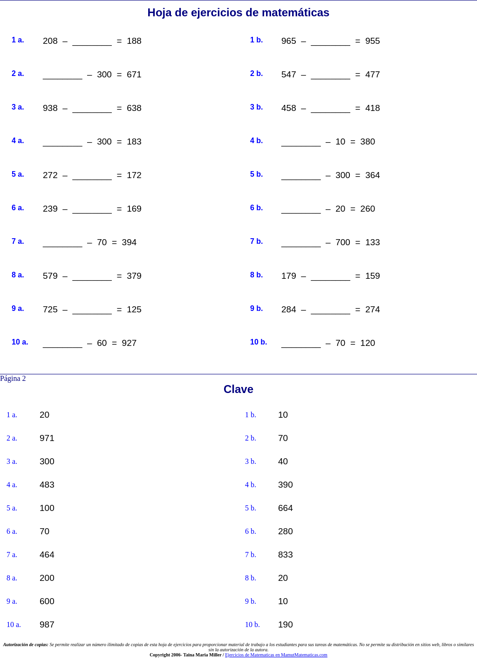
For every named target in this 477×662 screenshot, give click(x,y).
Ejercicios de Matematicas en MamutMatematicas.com (276, 654)
